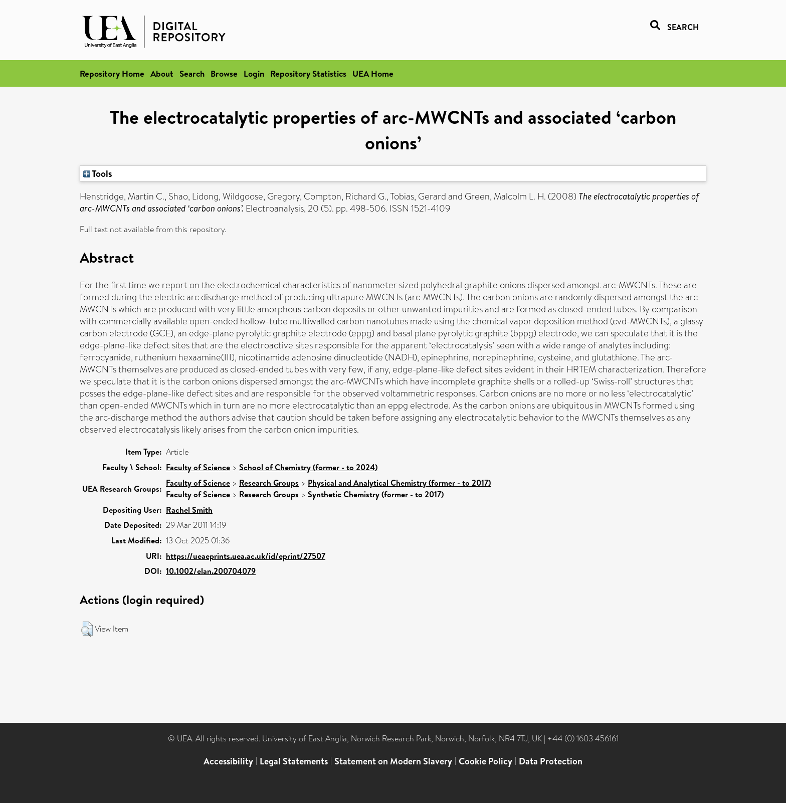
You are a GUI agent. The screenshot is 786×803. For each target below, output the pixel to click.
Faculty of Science (198, 467)
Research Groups (269, 482)
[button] (87, 629)
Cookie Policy (485, 761)
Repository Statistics (308, 73)
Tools (97, 173)
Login (254, 73)
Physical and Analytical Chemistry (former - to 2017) (399, 482)
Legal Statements (294, 761)
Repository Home (112, 73)
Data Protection (550, 761)
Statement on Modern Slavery (393, 761)
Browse (224, 73)
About (161, 73)
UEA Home (373, 73)
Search (192, 73)
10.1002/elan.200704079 (211, 570)
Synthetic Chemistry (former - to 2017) (376, 494)
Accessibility (228, 761)
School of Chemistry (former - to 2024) (308, 467)
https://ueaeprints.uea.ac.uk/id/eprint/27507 (245, 555)
